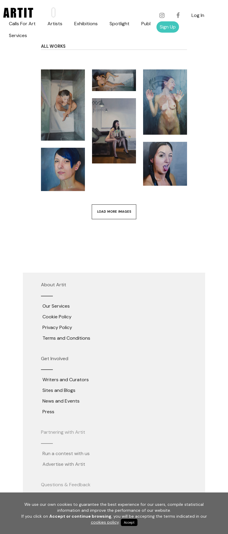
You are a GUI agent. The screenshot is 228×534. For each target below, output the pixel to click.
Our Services (56, 306)
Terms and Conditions (66, 338)
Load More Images (114, 211)
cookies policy (105, 522)
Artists (55, 23)
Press (48, 412)
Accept (129, 522)
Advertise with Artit (63, 464)
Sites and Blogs (58, 390)
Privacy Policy (57, 327)
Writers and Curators (65, 379)
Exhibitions (86, 23)
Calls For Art (22, 23)
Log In (197, 15)
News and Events (61, 401)
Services (18, 35)
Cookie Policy (57, 317)
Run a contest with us (66, 453)
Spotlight (119, 23)
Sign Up (168, 27)
